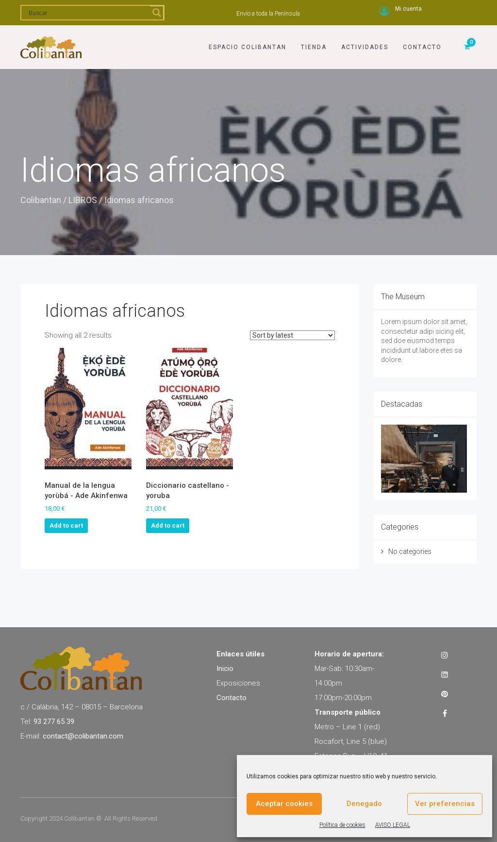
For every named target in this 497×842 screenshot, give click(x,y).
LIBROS (82, 200)
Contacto (422, 47)
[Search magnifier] (157, 12)
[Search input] (88, 12)
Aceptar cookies (284, 803)
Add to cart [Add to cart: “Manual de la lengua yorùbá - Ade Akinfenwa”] (66, 525)
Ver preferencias (445, 803)
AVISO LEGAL (392, 825)
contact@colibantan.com (83, 736)
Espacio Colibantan (247, 47)
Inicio (224, 668)
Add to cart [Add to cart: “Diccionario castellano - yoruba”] (167, 525)
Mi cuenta (408, 8)
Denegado (364, 803)
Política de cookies (342, 825)
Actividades (364, 47)
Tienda (314, 47)
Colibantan (40, 200)
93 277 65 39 (53, 721)
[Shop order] (292, 335)
